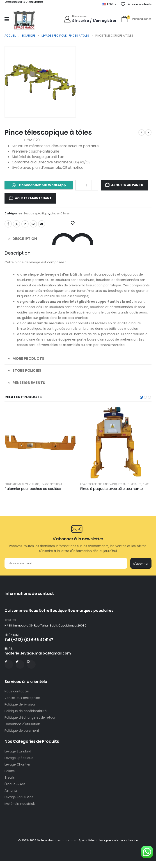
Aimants (11, 790)
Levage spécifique (36, 213)
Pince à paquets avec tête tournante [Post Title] (111, 488)
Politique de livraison (20, 704)
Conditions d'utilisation (22, 724)
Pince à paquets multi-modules (122, 484)
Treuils (10, 777)
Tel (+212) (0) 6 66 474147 (29, 639)
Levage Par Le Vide (19, 797)
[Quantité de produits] (87, 185)
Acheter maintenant (33, 198)
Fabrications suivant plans (22, 484)
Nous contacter (17, 691)
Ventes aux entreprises (23, 698)
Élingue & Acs (15, 784)
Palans (10, 771)
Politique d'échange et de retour (30, 717)
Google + (33, 223)
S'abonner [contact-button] (141, 564)
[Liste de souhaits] (136, 4)
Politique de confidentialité (26, 711)
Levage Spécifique (19, 758)
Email (41, 223)
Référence (14, 140)
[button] (141, 397)
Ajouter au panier (127, 185)
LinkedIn (25, 223)
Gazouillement (16, 223)
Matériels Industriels (20, 803)
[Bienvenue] (90, 18)
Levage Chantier (17, 764)
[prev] (141, 132)
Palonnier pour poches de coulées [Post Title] (33, 488)
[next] (148, 132)
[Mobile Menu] (7, 19)
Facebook (8, 223)
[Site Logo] (24, 20)
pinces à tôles (60, 213)
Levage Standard (18, 751)
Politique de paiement (22, 730)
